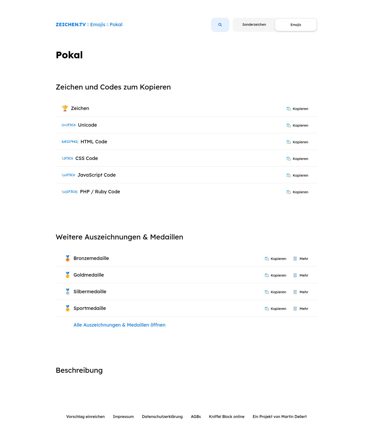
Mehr (301, 258)
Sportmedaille (90, 308)
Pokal (116, 24)
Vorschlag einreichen (85, 416)
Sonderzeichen (254, 24)
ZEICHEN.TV (71, 24)
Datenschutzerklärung (162, 416)
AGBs (196, 416)
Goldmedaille (89, 275)
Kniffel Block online (227, 416)
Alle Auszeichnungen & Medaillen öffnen (120, 325)
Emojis (97, 24)
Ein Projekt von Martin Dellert (280, 416)
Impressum (123, 416)
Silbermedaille (90, 291)
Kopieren (297, 108)
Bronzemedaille (91, 258)
